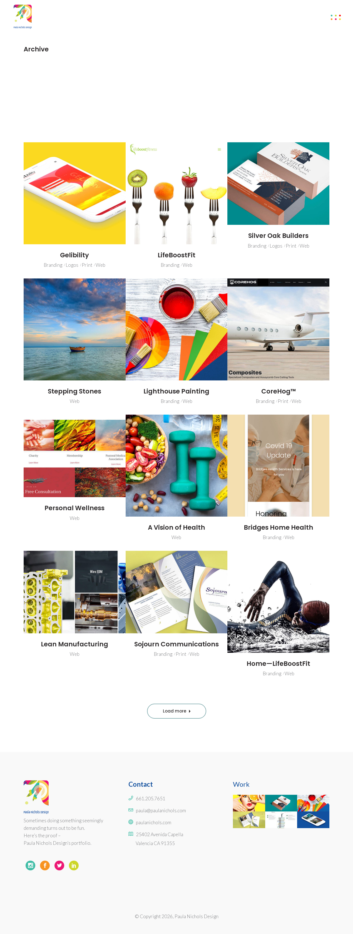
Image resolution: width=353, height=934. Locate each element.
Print (87, 265)
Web (100, 265)
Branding (53, 265)
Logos (72, 265)
